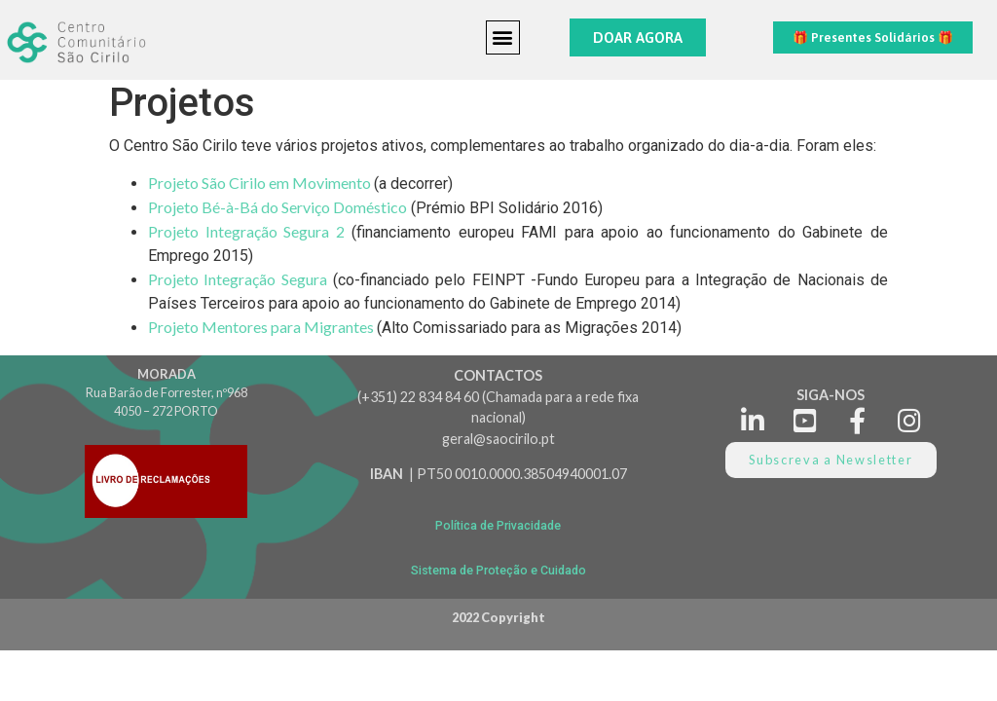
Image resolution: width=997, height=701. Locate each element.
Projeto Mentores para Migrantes (262, 326)
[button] (503, 37)
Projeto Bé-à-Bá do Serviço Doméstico (277, 207)
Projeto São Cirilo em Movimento (261, 182)
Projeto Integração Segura (237, 279)
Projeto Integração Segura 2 (246, 231)
